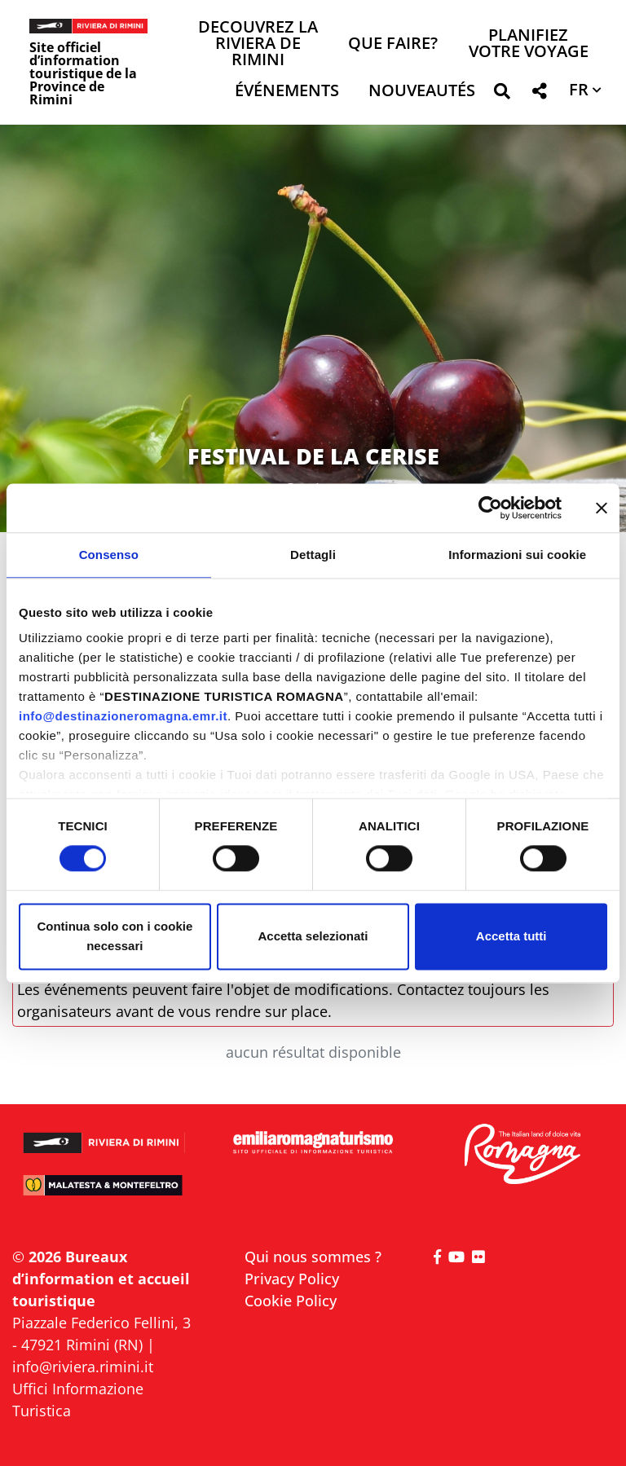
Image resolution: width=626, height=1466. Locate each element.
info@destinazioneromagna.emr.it (123, 716)
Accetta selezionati (313, 936)
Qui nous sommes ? (313, 1256)
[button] (502, 94)
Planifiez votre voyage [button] (529, 44)
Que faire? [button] (393, 44)
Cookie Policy (291, 1300)
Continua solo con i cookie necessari (114, 936)
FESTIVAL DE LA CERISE (313, 456)
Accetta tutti (511, 936)
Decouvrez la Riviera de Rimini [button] (258, 44)
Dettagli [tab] (313, 554)
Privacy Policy (292, 1278)
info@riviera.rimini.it (82, 1366)
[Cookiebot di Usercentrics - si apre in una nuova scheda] (490, 507)
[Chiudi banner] (601, 507)
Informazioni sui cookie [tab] (517, 554)
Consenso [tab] (109, 554)
